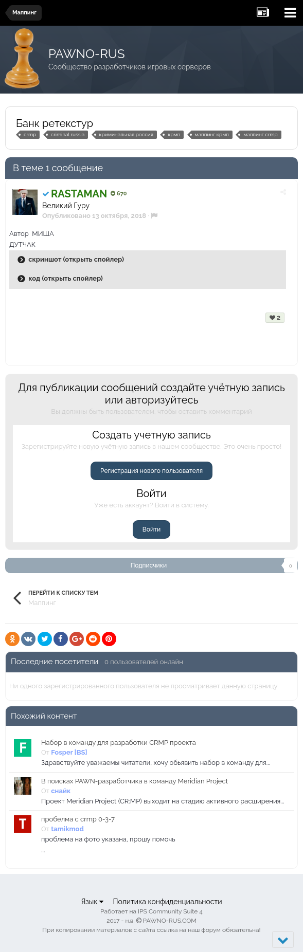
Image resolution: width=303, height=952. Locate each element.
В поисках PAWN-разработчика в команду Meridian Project (134, 781)
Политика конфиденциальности (167, 902)
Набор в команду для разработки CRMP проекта (118, 742)
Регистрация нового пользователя (151, 470)
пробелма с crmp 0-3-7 (78, 819)
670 (119, 193)
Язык (92, 902)
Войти (151, 529)
